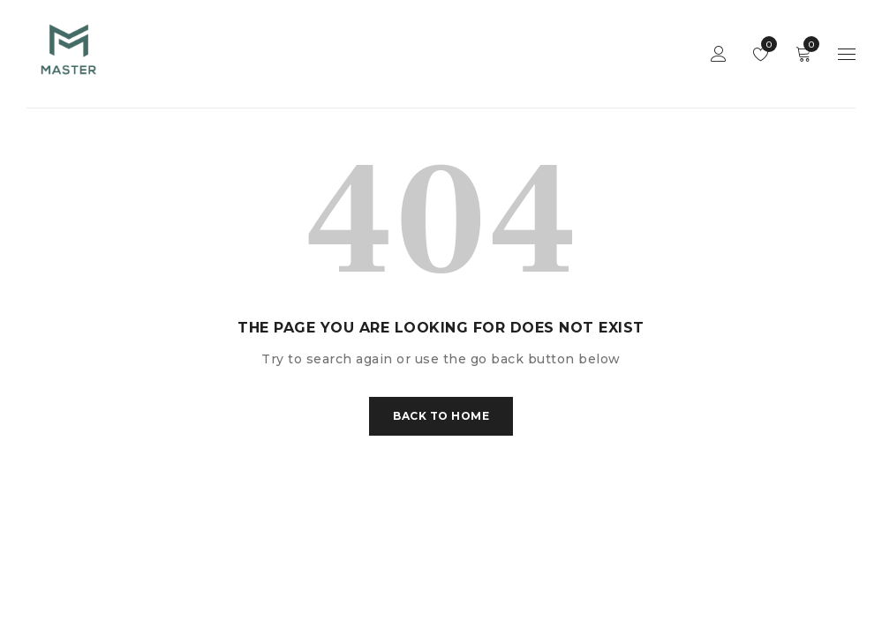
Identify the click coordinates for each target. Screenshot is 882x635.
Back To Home (441, 415)
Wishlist (765, 44)
